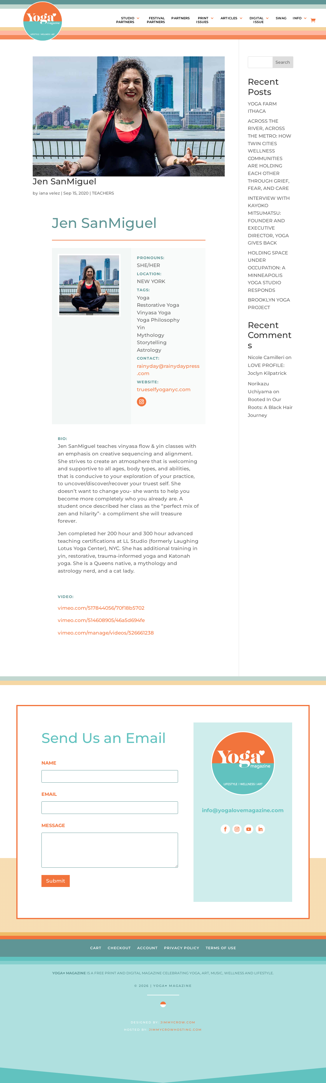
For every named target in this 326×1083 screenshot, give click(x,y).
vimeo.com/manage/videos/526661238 (106, 633)
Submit (55, 881)
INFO (297, 18)
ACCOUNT (147, 948)
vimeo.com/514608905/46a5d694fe (101, 620)
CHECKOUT (119, 948)
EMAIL (49, 794)
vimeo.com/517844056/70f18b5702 (101, 608)
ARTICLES (229, 18)
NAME (48, 763)
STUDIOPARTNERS (125, 20)
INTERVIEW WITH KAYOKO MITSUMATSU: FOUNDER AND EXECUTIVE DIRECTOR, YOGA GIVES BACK (269, 220)
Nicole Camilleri (266, 357)
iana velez (49, 193)
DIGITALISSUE (257, 20)
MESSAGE (53, 825)
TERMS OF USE (221, 948)
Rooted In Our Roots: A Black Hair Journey (270, 407)
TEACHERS (103, 193)
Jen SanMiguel (64, 181)
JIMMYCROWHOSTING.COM (175, 1030)
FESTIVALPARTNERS (156, 20)
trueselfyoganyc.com (164, 389)
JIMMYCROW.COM (178, 1022)
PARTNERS (180, 18)
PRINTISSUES (202, 20)
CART (95, 948)
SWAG (281, 18)
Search (283, 62)
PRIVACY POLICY (181, 948)
